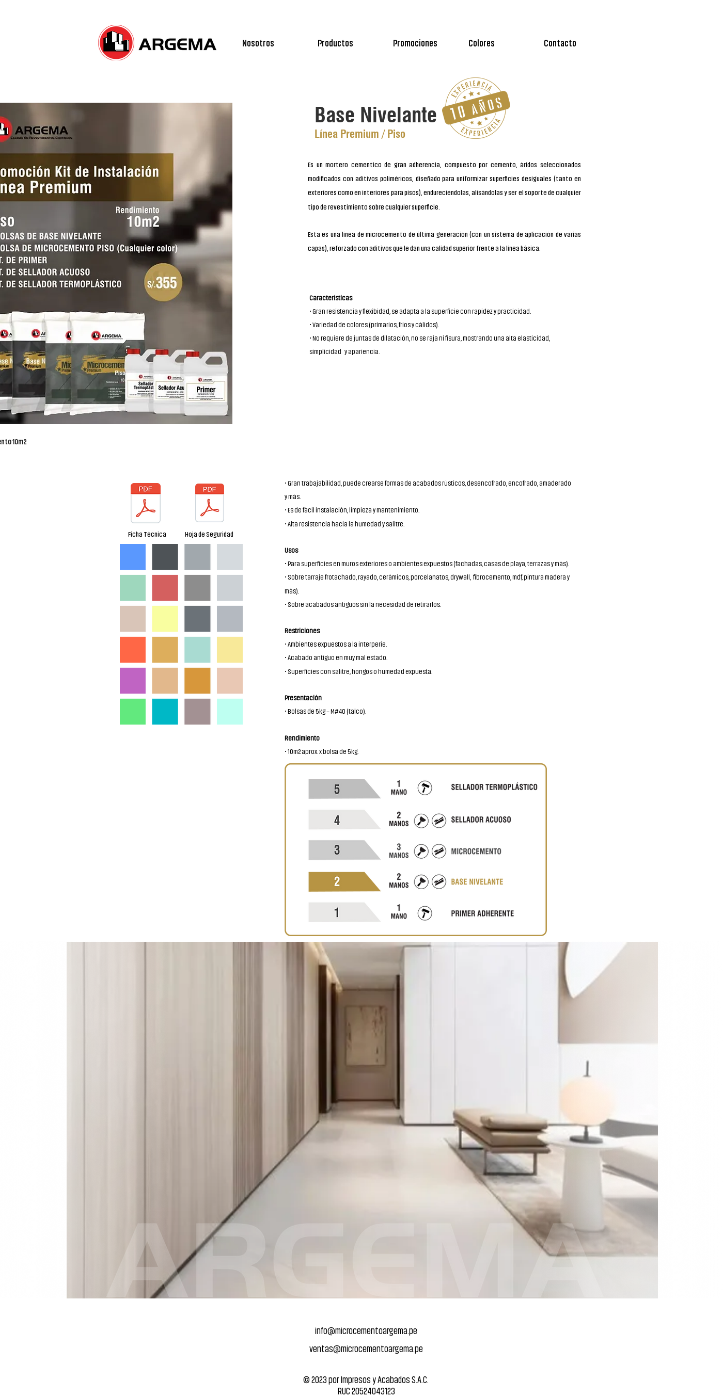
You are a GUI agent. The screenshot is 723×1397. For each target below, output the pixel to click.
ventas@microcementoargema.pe (366, 1348)
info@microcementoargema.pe (366, 1330)
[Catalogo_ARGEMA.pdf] (145, 504)
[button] (350, 42)
